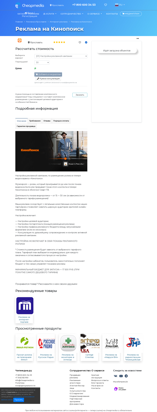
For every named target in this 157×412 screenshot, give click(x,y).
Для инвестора (77, 404)
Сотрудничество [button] (71, 14)
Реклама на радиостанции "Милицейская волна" (132, 358)
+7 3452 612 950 (21, 377)
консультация (48, 78)
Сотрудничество (78, 370)
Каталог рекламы (28, 14)
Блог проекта (97, 383)
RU (119, 5)
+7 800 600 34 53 (84, 5)
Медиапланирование (78, 396)
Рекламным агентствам (75, 381)
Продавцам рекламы (75, 376)
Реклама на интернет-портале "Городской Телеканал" (24, 322)
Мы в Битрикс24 (120, 382)
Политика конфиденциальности (25, 384)
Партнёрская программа (76, 400)
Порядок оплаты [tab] (61, 121)
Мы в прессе (97, 385)
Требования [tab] (34, 121)
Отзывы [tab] (46, 121)
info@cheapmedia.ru (24, 380)
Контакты (112, 14)
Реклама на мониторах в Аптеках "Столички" (67, 358)
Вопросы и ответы (100, 380)
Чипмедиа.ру (23, 370)
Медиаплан (130, 13)
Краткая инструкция (96, 376)
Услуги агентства (78, 391)
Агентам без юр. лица (77, 386)
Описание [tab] (21, 121)
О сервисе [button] (93, 14)
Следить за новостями (127, 370)
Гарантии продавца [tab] (26, 126)
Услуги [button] (49, 14)
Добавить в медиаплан (48, 74)
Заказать (80, 95)
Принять (19, 400)
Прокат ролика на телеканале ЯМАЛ (24, 357)
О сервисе (97, 370)
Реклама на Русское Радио (46, 356)
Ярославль (57, 5)
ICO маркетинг (76, 393)
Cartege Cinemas (89, 356)
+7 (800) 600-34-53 (23, 375)
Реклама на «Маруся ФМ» (111, 356)
